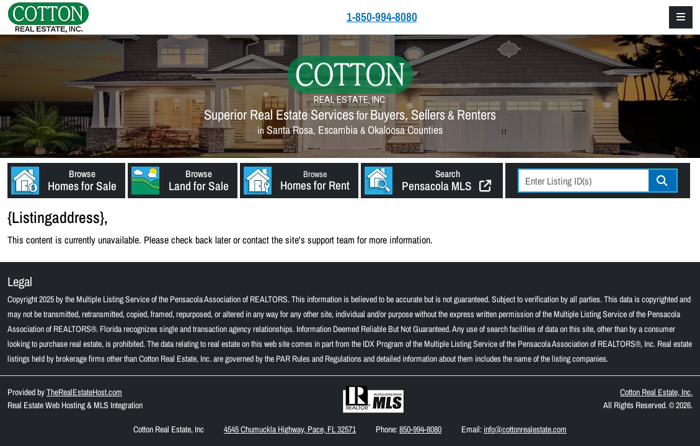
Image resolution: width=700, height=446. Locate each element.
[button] (66, 180)
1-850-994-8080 (382, 17)
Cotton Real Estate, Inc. (656, 392)
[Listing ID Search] (584, 180)
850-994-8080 (420, 429)
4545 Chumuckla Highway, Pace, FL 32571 (290, 429)
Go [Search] (662, 180)
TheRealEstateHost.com (84, 392)
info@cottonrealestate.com (525, 429)
